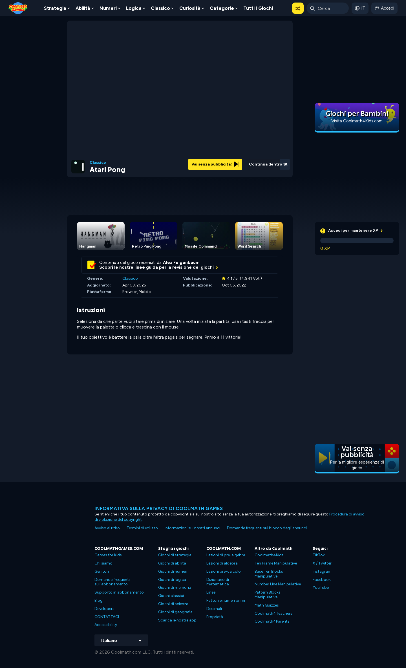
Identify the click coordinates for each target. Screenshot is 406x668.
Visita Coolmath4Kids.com (357, 121)
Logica (134, 8)
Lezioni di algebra (222, 563)
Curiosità (189, 8)
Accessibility (105, 624)
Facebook (322, 579)
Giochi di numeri (172, 571)
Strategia (55, 8)
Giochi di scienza (173, 603)
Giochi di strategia (174, 555)
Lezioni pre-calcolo (223, 571)
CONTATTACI (106, 616)
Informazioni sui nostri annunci (192, 528)
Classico (160, 8)
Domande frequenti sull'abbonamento (112, 582)
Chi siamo (103, 563)
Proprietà (214, 616)
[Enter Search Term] (327, 8)
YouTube (321, 587)
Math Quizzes (267, 605)
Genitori (101, 571)
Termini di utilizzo (142, 528)
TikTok (319, 555)
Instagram (322, 571)
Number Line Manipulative (278, 584)
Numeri (108, 8)
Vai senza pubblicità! (215, 164)
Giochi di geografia (175, 612)
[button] (298, 8)
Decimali (214, 608)
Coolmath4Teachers (273, 613)
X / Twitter (322, 563)
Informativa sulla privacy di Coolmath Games (158, 508)
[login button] (384, 8)
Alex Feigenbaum (181, 262)
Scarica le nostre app (177, 620)
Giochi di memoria (174, 587)
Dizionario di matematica (217, 582)
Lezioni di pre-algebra (225, 555)
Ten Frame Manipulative (276, 563)
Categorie (222, 8)
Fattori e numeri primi (225, 600)
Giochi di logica (172, 579)
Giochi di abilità (172, 563)
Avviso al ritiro (107, 528)
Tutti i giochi (258, 8)
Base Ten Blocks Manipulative (269, 574)
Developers (104, 608)
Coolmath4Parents (272, 621)
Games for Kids (108, 555)
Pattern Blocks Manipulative (268, 594)
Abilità (83, 8)
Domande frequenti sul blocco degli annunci (267, 528)
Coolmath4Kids (269, 555)
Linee (210, 592)
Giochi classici (171, 595)
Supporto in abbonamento (119, 592)
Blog (98, 600)
